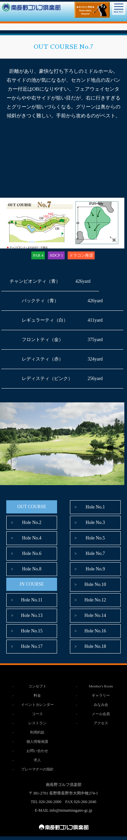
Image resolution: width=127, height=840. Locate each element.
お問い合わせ (37, 751)
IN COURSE (31, 584)
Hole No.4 (31, 538)
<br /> (62, 159)
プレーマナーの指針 (37, 769)
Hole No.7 (95, 553)
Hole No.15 (32, 630)
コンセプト (37, 686)
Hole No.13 (32, 615)
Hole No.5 (95, 538)
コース (37, 714)
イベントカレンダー (37, 705)
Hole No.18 (95, 646)
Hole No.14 (95, 615)
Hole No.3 (95, 522)
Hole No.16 (95, 630)
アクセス (101, 723)
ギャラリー (101, 695)
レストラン (37, 723)
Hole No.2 (31, 522)
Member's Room (101, 686)
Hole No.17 (32, 646)
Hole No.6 (31, 553)
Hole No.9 (95, 568)
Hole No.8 (31, 568)
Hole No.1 (95, 507)
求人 (37, 760)
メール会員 (101, 714)
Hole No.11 (32, 599)
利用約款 (37, 732)
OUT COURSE (31, 506)
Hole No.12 (95, 599)
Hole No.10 (95, 584)
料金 (37, 695)
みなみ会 (101, 705)
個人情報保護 (37, 741)
